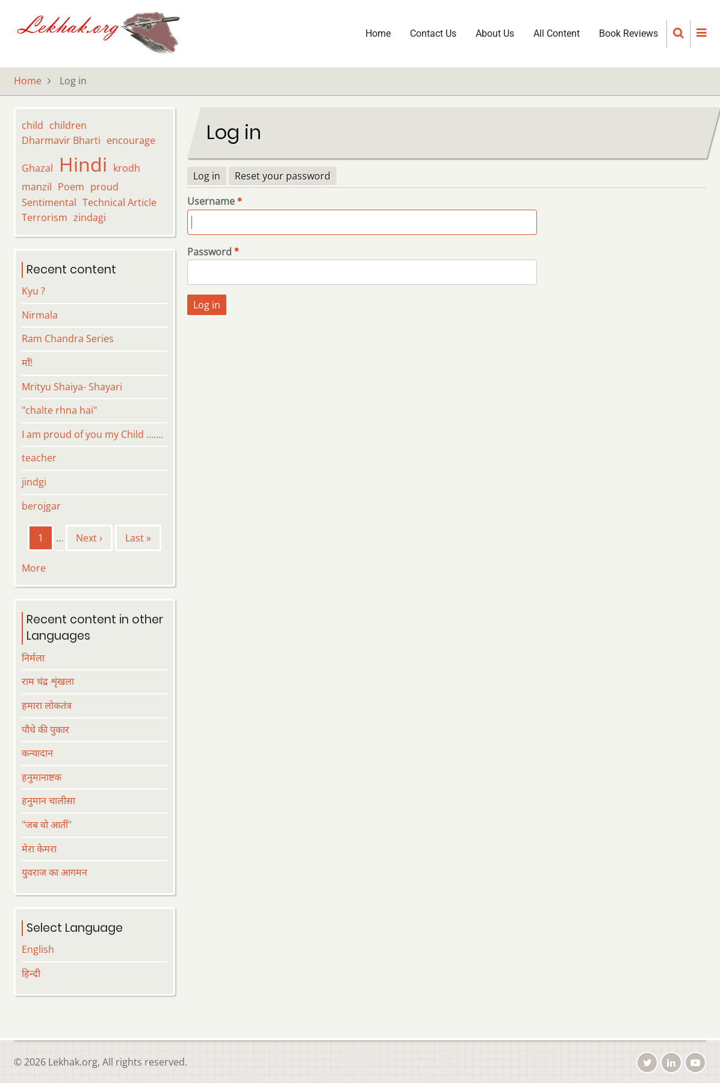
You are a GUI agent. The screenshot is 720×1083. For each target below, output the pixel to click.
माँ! (27, 362)
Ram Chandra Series (68, 338)
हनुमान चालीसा (48, 800)
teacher (39, 457)
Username (211, 201)
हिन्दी (31, 973)
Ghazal (37, 168)
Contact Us (433, 33)
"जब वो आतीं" (47, 824)
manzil (37, 186)
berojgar (41, 506)
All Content (556, 33)
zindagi (89, 217)
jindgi (34, 481)
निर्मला (33, 657)
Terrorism (44, 217)
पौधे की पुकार (45, 729)
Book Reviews (628, 33)
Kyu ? (33, 291)
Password (209, 251)
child (32, 125)
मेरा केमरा (39, 848)
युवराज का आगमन (54, 872)
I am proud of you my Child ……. (92, 434)
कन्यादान (37, 753)
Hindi (83, 164)
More (34, 568)
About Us (495, 33)
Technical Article (119, 202)
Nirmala (40, 315)
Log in (206, 176)
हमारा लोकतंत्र (47, 705)
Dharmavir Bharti (61, 140)
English (38, 949)
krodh (126, 168)
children (68, 125)
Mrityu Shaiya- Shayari (72, 386)
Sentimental (49, 202)
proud (104, 186)
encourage (131, 140)
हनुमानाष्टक (41, 777)
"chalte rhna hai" (59, 410)
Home (378, 33)
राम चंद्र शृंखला (48, 681)
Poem (71, 186)
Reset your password (283, 176)
